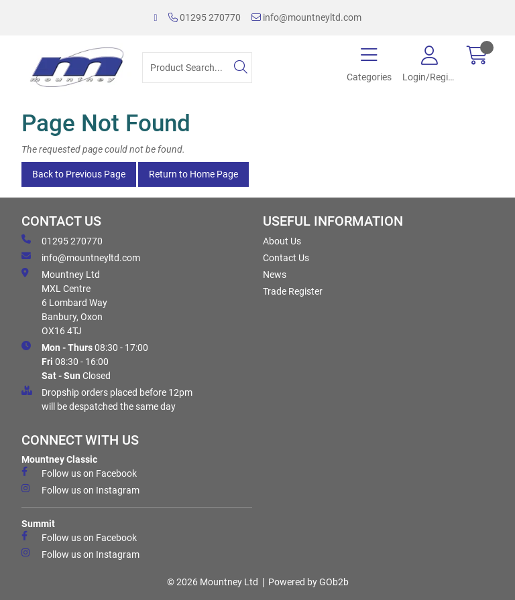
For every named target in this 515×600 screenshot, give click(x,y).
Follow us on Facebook (79, 473)
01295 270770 (204, 17)
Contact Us (286, 257)
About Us (282, 241)
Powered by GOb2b (308, 582)
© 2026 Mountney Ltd (212, 582)
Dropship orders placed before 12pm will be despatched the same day (106, 399)
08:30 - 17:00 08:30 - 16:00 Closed (84, 361)
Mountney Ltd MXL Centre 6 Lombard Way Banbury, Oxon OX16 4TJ (64, 302)
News (274, 274)
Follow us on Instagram (80, 489)
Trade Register (293, 291)
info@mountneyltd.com (306, 17)
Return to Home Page (193, 174)
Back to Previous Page (78, 174)
